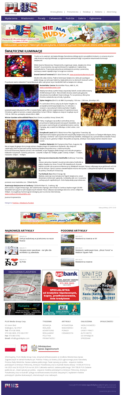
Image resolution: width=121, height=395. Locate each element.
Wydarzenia (11, 18)
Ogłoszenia (95, 18)
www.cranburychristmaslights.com (17, 194)
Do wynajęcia (87, 335)
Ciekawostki (55, 18)
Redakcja (87, 12)
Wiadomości (27, 18)
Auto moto (86, 333)
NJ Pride (23, 262)
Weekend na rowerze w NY (86, 238)
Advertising (111, 12)
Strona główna (56, 12)
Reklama (98, 12)
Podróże (70, 18)
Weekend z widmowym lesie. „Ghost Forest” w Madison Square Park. (94, 251)
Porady (41, 18)
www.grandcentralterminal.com (81, 74)
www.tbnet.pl (111, 387)
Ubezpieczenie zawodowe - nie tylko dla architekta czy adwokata (35, 251)
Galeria (82, 18)
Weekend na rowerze (83, 262)
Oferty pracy (87, 330)
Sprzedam (85, 338)
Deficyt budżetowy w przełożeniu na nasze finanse (37, 239)
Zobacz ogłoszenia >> (13, 299)
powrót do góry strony (108, 391)
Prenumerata (72, 12)
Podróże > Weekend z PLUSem (23, 203)
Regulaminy (48, 333)
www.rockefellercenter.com (50, 87)
